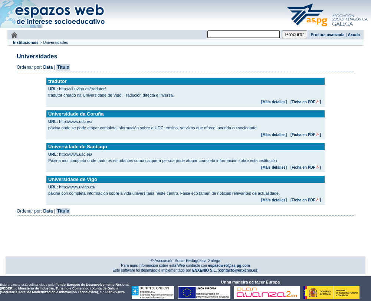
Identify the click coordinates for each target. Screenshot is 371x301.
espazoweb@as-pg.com (228, 265)
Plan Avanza (115, 292)
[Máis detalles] (274, 102)
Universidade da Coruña (76, 114)
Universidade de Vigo (72, 179)
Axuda (354, 34)
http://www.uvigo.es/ (77, 187)
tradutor (57, 81)
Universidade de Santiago (77, 146)
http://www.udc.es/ (75, 121)
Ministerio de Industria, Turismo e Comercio (53, 288)
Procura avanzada (328, 34)
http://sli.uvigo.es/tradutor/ (82, 89)
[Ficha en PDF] (305, 102)
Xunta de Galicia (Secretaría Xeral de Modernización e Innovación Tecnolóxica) (59, 290)
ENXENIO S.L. (204, 270)
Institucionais (26, 42)
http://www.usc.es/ (75, 154)
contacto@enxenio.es (238, 270)
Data (48, 67)
